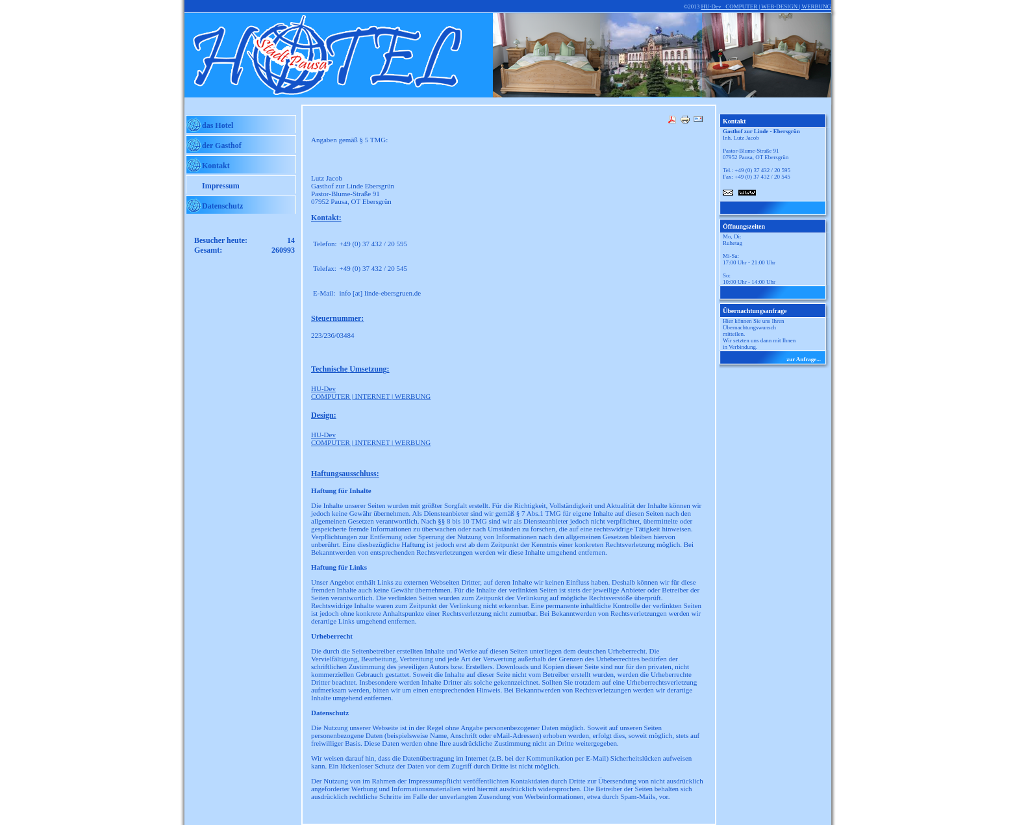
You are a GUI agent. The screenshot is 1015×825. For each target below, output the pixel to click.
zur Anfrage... (803, 359)
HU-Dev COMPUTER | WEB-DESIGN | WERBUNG (766, 6)
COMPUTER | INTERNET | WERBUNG (371, 392)
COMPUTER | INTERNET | (371, 438)
